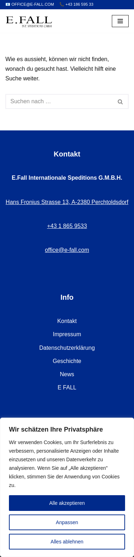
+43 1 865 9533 (67, 226)
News (67, 374)
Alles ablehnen (67, 541)
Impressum (67, 334)
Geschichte (67, 361)
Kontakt (66, 321)
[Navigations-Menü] (120, 21)
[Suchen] (59, 101)
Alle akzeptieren (67, 503)
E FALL (67, 387)
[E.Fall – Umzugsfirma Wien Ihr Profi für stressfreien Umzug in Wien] (29, 21)
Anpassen (67, 522)
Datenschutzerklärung (67, 348)
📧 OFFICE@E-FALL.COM (29, 4)
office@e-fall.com (67, 250)
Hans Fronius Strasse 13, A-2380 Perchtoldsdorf (67, 202)
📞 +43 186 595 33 (76, 4)
